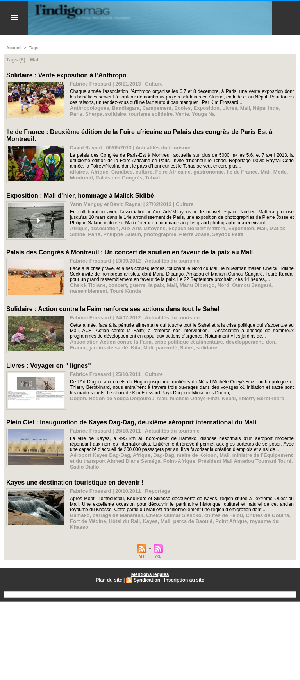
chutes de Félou (223, 515)
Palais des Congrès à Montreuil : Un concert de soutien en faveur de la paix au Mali (129, 252)
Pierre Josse (194, 234)
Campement (157, 108)
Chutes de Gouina (267, 515)
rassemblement (88, 291)
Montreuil (81, 178)
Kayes (150, 521)
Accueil (13, 47)
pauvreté (166, 348)
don (270, 342)
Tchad (152, 178)
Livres (229, 108)
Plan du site (109, 580)
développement (244, 342)
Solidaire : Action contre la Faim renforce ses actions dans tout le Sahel (112, 309)
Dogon (78, 398)
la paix (156, 285)
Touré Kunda (125, 291)
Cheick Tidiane (88, 285)
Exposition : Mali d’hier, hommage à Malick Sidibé (80, 195)
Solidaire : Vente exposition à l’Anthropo (66, 75)
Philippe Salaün (122, 234)
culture (144, 172)
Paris (76, 114)
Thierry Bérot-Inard (262, 398)
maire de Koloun (197, 455)
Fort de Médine (88, 521)
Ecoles (182, 108)
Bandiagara (126, 108)
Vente (182, 114)
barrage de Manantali (118, 515)
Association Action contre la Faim (111, 342)
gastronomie (208, 172)
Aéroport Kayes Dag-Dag (100, 455)
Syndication (147, 580)
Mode (280, 172)
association (105, 228)
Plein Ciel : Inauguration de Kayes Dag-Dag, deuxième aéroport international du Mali (131, 422)
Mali (245, 108)
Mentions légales (150, 574)
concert (118, 285)
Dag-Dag (163, 455)
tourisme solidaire (151, 114)
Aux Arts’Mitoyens (143, 228)
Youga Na (203, 114)
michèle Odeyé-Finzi (194, 398)
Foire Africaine (173, 172)
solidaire (115, 114)
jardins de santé (108, 348)
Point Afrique (231, 521)
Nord (223, 285)
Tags (34, 47)
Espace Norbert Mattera (196, 228)
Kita (136, 348)
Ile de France (242, 172)
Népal (229, 398)
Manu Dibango (197, 285)
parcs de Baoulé (192, 521)
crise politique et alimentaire (188, 342)
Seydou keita (227, 234)
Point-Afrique (179, 461)
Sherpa (93, 114)
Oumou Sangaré (251, 285)
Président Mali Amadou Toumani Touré (244, 461)
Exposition (206, 108)
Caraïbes (122, 172)
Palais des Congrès (119, 178)
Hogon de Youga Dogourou (121, 398)
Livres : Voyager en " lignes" (48, 365)
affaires (79, 172)
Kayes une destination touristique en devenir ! (74, 482)
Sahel (187, 348)
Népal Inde (266, 108)
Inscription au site (184, 580)
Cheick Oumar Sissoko (174, 515)
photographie (160, 234)
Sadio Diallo (84, 467)
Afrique (100, 172)
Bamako (80, 515)
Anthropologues (89, 108)
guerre (137, 285)
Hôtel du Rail (124, 521)
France (78, 348)
